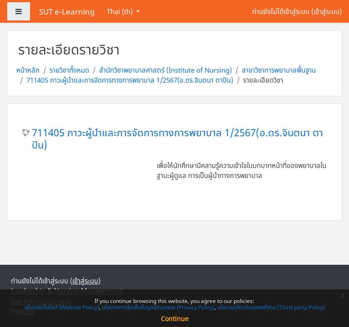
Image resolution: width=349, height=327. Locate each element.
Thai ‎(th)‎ (121, 11)
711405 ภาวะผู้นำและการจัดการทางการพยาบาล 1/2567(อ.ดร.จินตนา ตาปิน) (129, 79)
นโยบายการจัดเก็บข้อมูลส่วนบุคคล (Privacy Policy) (158, 307)
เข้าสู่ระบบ (326, 11)
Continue (175, 318)
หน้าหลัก (28, 69)
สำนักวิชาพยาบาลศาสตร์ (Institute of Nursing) (165, 69)
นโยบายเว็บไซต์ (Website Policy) (62, 307)
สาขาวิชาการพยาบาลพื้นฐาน (279, 69)
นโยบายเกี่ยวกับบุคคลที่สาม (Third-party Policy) (271, 307)
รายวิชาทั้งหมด (69, 69)
